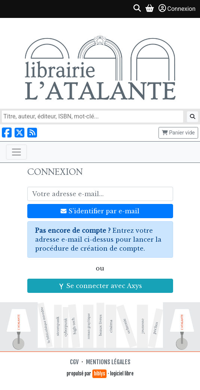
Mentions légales (108, 362)
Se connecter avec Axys (100, 286)
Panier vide (178, 133)
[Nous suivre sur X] (19, 132)
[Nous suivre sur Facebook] (7, 132)
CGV (74, 362)
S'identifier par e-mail (100, 211)
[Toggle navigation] (16, 152)
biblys (99, 374)
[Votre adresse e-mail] (100, 194)
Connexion (177, 8)
